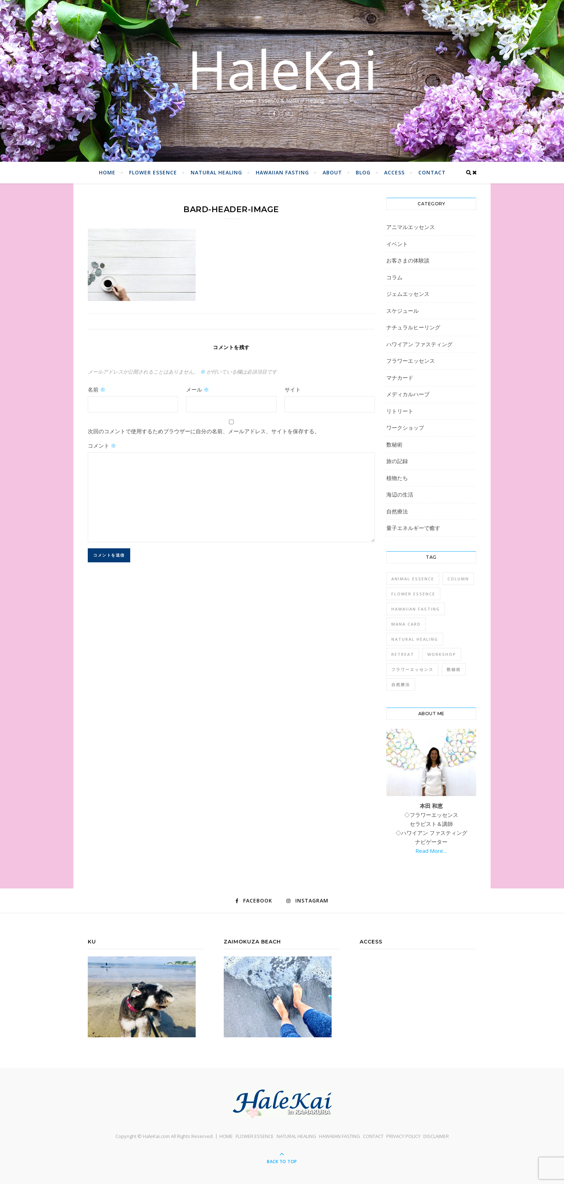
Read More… (431, 850)
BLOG (363, 172)
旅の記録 (397, 461)
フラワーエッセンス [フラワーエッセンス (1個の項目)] (412, 669)
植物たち (397, 477)
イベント (397, 243)
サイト (293, 389)
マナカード (399, 377)
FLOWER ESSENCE (153, 172)
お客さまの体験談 (407, 260)
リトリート (399, 411)
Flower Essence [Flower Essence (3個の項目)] (413, 593)
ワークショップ (405, 427)
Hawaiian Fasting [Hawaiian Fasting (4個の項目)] (415, 609)
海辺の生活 (399, 494)
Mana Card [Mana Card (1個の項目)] (406, 624)
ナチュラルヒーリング (413, 327)
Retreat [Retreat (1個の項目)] (402, 654)
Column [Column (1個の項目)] (458, 578)
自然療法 (397, 511)
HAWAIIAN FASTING (282, 172)
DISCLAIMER (436, 1136)
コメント (102, 445)
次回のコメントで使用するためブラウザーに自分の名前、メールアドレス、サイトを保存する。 (204, 431)
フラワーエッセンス (410, 360)
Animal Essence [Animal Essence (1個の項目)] (412, 578)
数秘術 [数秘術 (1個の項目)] (454, 669)
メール (197, 389)
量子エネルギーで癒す (413, 527)
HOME (107, 172)
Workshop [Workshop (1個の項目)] (441, 654)
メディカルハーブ (407, 394)
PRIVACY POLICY (403, 1136)
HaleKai (282, 69)
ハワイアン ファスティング (419, 344)
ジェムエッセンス (407, 293)
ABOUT (332, 172)
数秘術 (394, 444)
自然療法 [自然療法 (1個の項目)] (400, 684)
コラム (394, 277)
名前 (96, 389)
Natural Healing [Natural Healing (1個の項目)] (414, 639)
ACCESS (394, 172)
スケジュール (402, 310)
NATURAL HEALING (216, 172)
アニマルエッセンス (410, 226)
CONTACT (432, 172)
